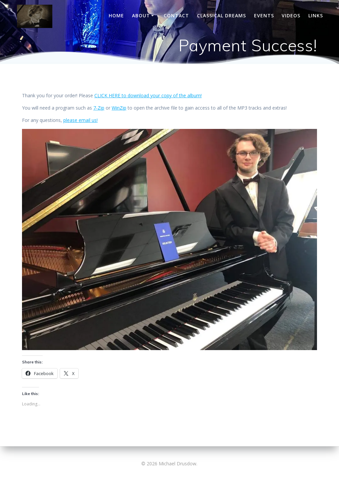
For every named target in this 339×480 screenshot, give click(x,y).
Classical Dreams (221, 15)
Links (315, 15)
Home (116, 15)
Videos (291, 15)
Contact (176, 15)
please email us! (80, 120)
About (141, 15)
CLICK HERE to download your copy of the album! (148, 95)
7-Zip (98, 108)
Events (264, 15)
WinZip (119, 108)
